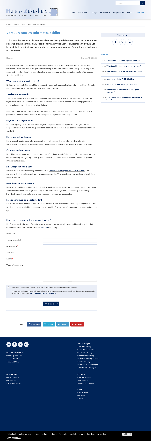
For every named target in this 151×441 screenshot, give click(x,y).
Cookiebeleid (82, 425)
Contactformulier (84, 410)
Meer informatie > (14, 437)
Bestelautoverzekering (86, 382)
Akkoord (127, 434)
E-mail (9, 291)
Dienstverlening (12, 410)
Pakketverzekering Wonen (88, 391)
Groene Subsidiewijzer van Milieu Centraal (67, 203)
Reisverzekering (83, 394)
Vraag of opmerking (14, 297)
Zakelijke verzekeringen (86, 400)
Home (8, 24)
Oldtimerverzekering (85, 388)
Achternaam (12, 278)
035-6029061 (13, 394)
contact (44, 260)
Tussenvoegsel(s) (13, 272)
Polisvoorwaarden (13, 416)
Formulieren (11, 413)
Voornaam (10, 266)
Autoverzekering (84, 379)
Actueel (16, 24)
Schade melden (83, 413)
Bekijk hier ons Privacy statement (43, 326)
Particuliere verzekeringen (87, 397)
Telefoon (10, 285)
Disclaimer (81, 428)
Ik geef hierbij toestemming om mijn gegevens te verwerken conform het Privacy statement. (44, 320)
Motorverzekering (84, 385)
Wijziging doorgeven (85, 416)
